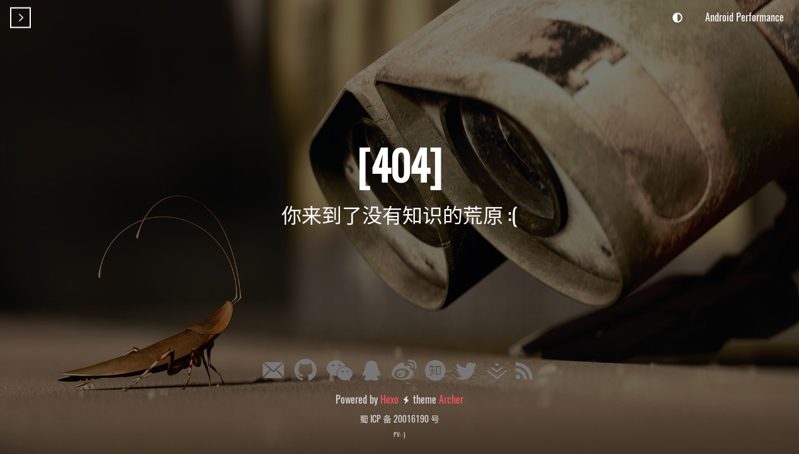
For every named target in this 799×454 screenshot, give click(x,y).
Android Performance (744, 17)
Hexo (389, 399)
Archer (451, 399)
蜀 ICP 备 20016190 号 (399, 418)
